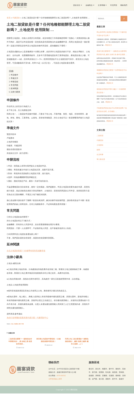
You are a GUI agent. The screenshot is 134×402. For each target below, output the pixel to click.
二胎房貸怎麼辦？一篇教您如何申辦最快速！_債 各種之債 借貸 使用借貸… (20, 341)
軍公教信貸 (101, 159)
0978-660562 (61, 375)
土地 (11, 324)
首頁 (8, 18)
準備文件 (14, 78)
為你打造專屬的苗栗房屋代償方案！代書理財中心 (27, 318)
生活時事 (100, 154)
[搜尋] (124, 18)
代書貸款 (16, 18)
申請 (22, 324)
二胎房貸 (100, 135)
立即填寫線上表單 (55, 379)
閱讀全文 (108, 45)
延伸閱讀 (14, 88)
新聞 (98, 150)
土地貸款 (15, 324)
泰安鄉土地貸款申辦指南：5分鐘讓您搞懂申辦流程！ (48, 340)
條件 (20, 324)
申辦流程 (14, 82)
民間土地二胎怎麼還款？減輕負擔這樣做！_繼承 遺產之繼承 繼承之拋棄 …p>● (76, 341)
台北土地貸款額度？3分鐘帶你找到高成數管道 (26, 251)
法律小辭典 (15, 92)
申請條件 (14, 75)
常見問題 (14, 85)
